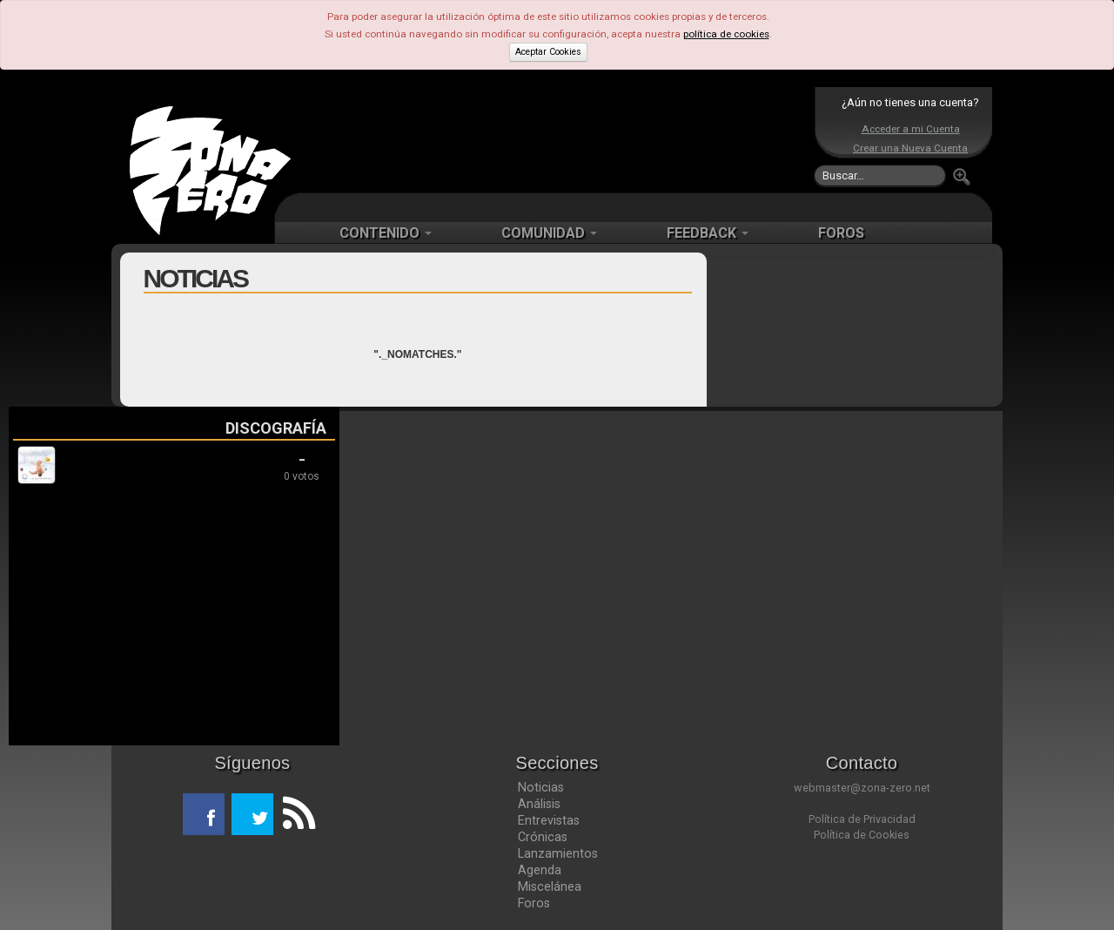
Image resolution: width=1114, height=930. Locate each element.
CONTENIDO (385, 233)
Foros (534, 903)
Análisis (539, 804)
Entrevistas (549, 820)
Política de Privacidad (862, 819)
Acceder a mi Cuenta (911, 129)
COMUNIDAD (549, 233)
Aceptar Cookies (548, 51)
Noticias (541, 787)
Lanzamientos (558, 853)
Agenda (539, 870)
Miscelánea (549, 886)
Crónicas (542, 837)
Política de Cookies (861, 834)
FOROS (841, 233)
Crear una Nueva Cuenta (910, 148)
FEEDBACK (707, 233)
